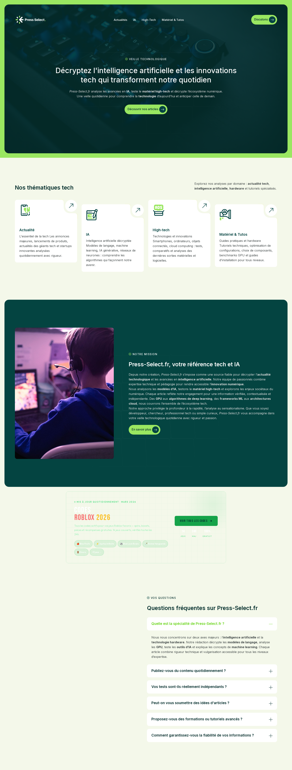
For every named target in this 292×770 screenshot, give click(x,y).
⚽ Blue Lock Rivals (129, 543)
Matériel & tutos (173, 20)
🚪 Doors (81, 552)
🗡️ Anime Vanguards (155, 543)
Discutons (265, 19)
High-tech (149, 20)
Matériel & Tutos (233, 234)
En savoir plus (145, 429)
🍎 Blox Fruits (83, 543)
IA (134, 20)
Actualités (120, 20)
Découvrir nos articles (147, 109)
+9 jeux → (96, 552)
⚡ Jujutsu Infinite (105, 543)
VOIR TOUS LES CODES (196, 521)
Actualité (26, 230)
